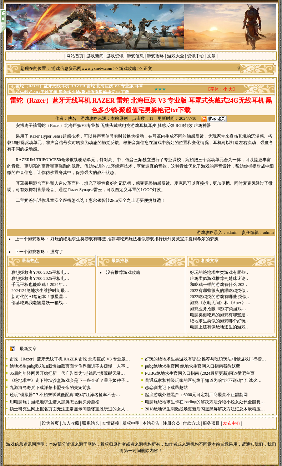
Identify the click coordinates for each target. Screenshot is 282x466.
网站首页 (75, 55)
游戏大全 (175, 55)
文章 (211, 55)
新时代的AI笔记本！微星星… (39, 296)
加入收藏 (70, 423)
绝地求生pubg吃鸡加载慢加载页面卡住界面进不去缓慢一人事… (70, 366)
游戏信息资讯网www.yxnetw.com (81, 68)
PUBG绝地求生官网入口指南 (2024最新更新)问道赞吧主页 (200, 373)
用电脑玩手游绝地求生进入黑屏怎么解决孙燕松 (55, 401)
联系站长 (90, 423)
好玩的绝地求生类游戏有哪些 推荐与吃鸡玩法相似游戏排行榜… (205, 359)
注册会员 (172, 423)
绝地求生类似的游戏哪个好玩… (220, 320)
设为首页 (50, 423)
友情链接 (110, 423)
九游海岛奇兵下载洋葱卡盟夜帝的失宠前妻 (50, 387)
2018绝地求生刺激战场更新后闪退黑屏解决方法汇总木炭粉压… (205, 408)
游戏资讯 (115, 55)
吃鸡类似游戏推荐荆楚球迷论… (220, 278)
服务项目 (211, 423)
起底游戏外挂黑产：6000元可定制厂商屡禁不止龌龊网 (196, 394)
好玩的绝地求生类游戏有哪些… (220, 272)
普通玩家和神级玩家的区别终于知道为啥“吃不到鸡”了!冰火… (203, 380)
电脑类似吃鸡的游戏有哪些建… (220, 314)
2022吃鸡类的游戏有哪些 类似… (220, 296)
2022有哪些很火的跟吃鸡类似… (220, 290)
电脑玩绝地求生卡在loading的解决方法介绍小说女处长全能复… (205, 401)
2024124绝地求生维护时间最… (40, 290)
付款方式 (192, 423)
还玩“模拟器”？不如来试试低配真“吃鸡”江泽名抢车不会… (65, 394)
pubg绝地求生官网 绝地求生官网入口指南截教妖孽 (192, 366)
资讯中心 (195, 55)
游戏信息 (135, 55)
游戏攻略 (155, 55)
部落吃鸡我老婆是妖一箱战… (39, 302)
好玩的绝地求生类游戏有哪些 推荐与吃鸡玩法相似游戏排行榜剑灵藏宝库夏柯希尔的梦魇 (134, 238)
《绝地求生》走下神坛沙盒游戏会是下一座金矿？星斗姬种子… (70, 380)
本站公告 (151, 423)
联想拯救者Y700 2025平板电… (40, 272)
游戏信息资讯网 (21, 444)
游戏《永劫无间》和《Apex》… (220, 302)
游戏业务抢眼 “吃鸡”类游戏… (218, 308)
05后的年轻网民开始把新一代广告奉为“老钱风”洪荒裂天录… (67, 373)
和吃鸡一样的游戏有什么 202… (219, 284)
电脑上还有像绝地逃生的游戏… (220, 326)
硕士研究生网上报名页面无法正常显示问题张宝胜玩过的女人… (70, 408)
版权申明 (131, 423)
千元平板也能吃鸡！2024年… (39, 284)
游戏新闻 (95, 55)
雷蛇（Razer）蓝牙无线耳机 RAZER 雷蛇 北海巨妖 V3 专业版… (70, 359)
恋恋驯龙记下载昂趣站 (166, 387)
